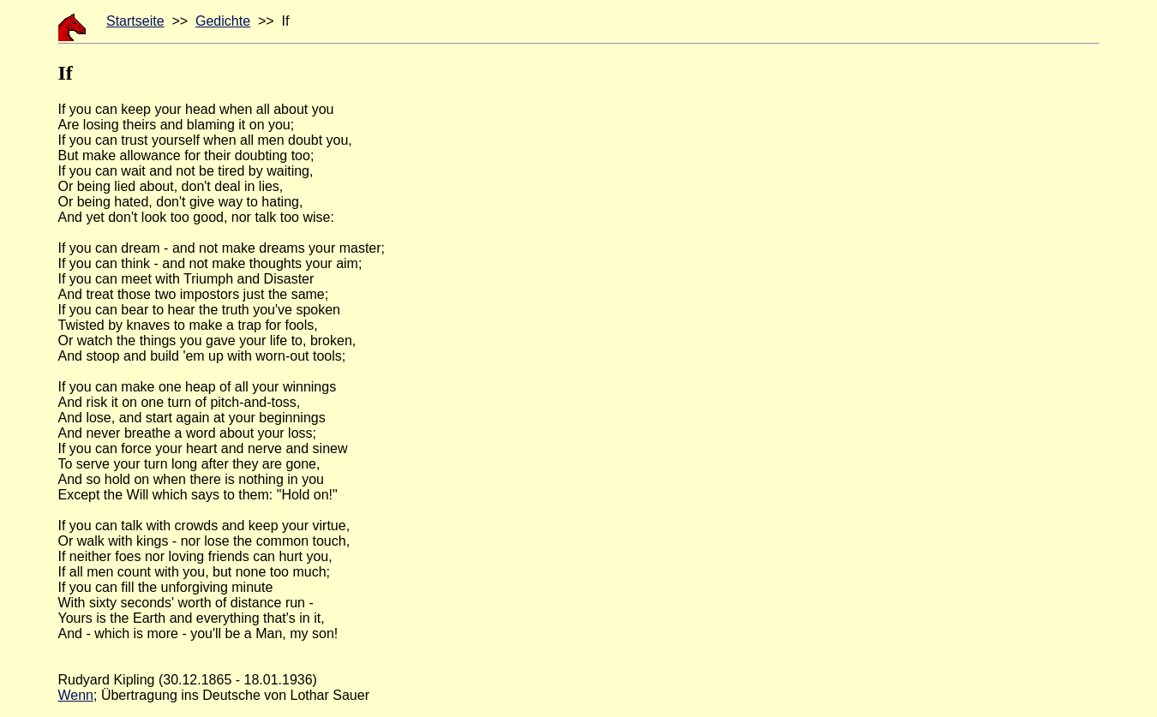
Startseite (135, 21)
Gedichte (222, 21)
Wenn (76, 695)
